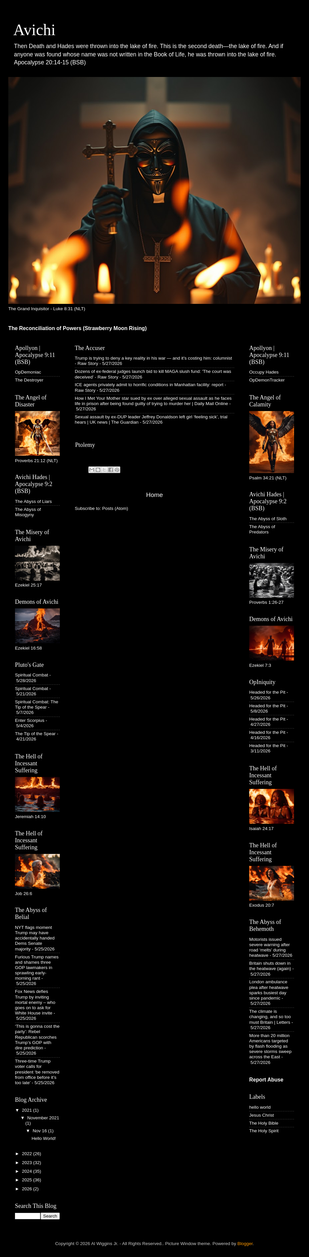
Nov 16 (40, 1130)
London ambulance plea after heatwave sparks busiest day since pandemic (268, 990)
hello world (260, 1107)
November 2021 (43, 1117)
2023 (27, 1162)
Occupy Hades (264, 372)
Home (154, 494)
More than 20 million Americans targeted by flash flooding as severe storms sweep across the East (270, 1046)
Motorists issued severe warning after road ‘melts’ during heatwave (269, 947)
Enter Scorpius (30, 720)
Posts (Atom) (115, 508)
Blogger (245, 1243)
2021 (27, 1110)
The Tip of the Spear (35, 733)
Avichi (34, 29)
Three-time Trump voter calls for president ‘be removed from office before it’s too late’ (37, 1072)
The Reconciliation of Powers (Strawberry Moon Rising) (77, 328)
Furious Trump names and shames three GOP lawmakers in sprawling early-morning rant (36, 967)
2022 (27, 1153)
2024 (27, 1171)
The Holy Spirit (264, 1130)
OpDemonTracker (267, 380)
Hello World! (44, 1138)
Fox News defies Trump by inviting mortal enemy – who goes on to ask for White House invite (35, 1002)
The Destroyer (29, 380)
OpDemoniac (28, 372)
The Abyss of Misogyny (28, 512)
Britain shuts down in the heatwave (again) (270, 966)
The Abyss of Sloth (268, 518)
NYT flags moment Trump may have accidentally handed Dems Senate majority (34, 938)
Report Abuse (266, 1079)
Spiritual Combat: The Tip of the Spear (36, 704)
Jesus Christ (261, 1115)
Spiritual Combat (31, 674)
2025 (27, 1179)
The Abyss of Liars (33, 501)
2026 (27, 1188)
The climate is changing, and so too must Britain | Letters (270, 1016)
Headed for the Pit (267, 692)
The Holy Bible (263, 1123)
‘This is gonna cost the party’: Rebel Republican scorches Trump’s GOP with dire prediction (37, 1037)
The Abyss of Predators (262, 529)
